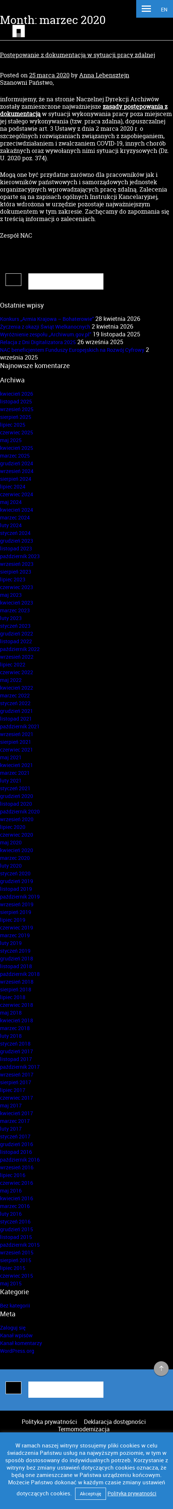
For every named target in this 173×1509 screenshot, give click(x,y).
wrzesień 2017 (16, 1074)
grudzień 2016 (16, 1144)
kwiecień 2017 (16, 1113)
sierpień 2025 (15, 416)
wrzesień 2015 (16, 1252)
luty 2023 (11, 618)
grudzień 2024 (16, 463)
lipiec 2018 (12, 997)
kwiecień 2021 (16, 764)
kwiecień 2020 (16, 850)
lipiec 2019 (12, 919)
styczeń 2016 (15, 1221)
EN (164, 9)
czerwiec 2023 (16, 587)
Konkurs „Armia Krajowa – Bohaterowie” (47, 318)
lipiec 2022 (12, 664)
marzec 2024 (15, 517)
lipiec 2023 (12, 579)
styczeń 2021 (15, 788)
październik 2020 (20, 811)
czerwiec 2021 (16, 749)
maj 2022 (11, 679)
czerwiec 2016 (16, 1182)
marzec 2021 (15, 772)
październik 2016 (20, 1159)
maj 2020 (11, 842)
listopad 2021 (16, 718)
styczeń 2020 (15, 873)
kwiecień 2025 (16, 447)
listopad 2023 (16, 548)
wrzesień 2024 (16, 471)
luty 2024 (11, 525)
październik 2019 (20, 896)
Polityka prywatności (49, 1422)
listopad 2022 (16, 641)
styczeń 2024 (15, 532)
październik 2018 (20, 973)
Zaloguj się (12, 1327)
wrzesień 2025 (16, 409)
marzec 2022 (15, 695)
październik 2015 (20, 1244)
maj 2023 (11, 594)
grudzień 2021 (16, 710)
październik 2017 (20, 1066)
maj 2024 (11, 501)
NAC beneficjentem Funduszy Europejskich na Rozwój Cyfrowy (72, 349)
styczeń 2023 (15, 625)
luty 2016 (11, 1213)
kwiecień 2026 (16, 393)
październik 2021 (20, 726)
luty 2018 (11, 1035)
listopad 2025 (16, 401)
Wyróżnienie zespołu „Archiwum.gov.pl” (45, 334)
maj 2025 (11, 440)
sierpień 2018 (15, 989)
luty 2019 (11, 942)
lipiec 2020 (12, 826)
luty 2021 (11, 780)
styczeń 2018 (15, 1043)
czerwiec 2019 (16, 927)
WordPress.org (17, 1350)
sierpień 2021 (15, 741)
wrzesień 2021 (16, 734)
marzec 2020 (15, 857)
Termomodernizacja (84, 1429)
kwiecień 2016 (16, 1198)
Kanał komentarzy (21, 1343)
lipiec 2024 (12, 486)
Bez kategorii (15, 1305)
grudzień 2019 (16, 881)
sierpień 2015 (15, 1260)
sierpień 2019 (15, 911)
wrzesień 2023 (16, 563)
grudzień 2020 (16, 795)
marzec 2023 (15, 610)
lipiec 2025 (12, 424)
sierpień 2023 (15, 571)
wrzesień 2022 (16, 656)
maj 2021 (11, 757)
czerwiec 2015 (16, 1275)
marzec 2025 (15, 455)
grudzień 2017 (16, 1051)
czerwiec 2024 (16, 494)
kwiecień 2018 (16, 1020)
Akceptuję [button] (90, 1493)
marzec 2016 (15, 1205)
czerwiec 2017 (16, 1097)
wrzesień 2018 (16, 981)
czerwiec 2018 (16, 1004)
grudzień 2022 (16, 633)
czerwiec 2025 (16, 432)
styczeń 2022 (15, 703)
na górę (161, 1369)
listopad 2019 (16, 888)
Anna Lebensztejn (104, 75)
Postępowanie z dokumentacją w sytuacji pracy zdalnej (77, 55)
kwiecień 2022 (16, 687)
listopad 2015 (16, 1236)
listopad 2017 (16, 1058)
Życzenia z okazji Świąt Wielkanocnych (45, 326)
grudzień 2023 (16, 540)
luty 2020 (11, 865)
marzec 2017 (15, 1120)
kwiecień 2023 (16, 602)
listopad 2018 (16, 966)
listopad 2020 (16, 803)
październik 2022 (20, 648)
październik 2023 (20, 556)
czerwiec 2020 (16, 834)
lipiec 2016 (12, 1175)
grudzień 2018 (16, 958)
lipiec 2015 (12, 1267)
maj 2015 (11, 1283)
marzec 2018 (15, 1028)
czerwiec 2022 (16, 672)
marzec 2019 (15, 935)
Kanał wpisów (16, 1335)
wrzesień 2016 (16, 1167)
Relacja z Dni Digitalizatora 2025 (38, 342)
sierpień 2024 (15, 478)
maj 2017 (11, 1105)
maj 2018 (11, 1012)
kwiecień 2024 (16, 509)
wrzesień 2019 (16, 904)
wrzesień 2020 (16, 819)
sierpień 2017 (15, 1082)
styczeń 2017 (15, 1136)
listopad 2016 (16, 1151)
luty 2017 (11, 1128)
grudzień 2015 (16, 1229)
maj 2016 (11, 1190)
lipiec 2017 (12, 1089)
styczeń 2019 (15, 950)
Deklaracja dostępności (115, 1422)
